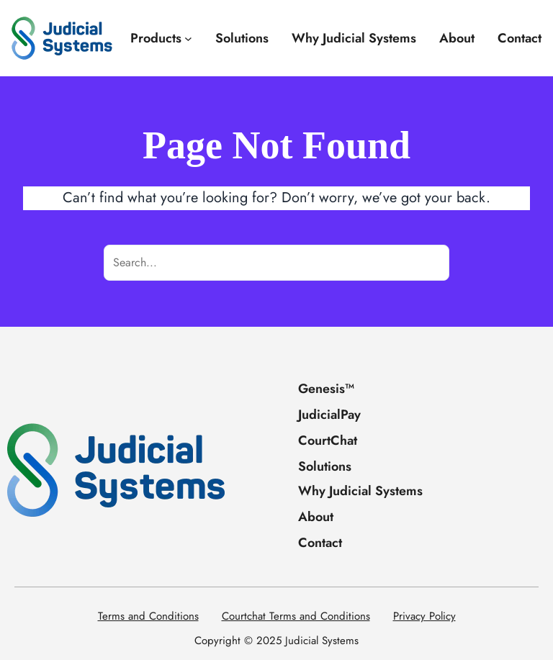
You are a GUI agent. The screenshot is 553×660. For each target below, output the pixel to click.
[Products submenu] (188, 38)
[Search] (431, 262)
